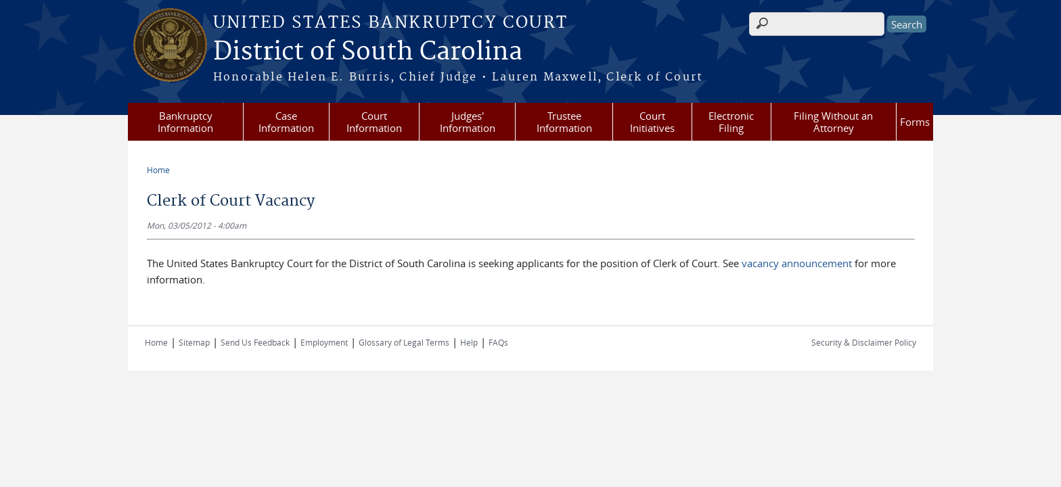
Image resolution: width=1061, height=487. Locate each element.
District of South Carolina (367, 52)
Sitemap (194, 342)
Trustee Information (564, 122)
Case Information (286, 122)
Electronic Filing (731, 122)
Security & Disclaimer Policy (863, 342)
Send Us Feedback (255, 342)
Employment (324, 342)
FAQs (498, 342)
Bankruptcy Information (185, 122)
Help (469, 342)
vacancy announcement (797, 263)
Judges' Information (467, 122)
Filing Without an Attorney (833, 122)
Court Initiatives (652, 122)
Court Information (374, 122)
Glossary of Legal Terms (404, 342)
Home (158, 169)
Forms (915, 122)
